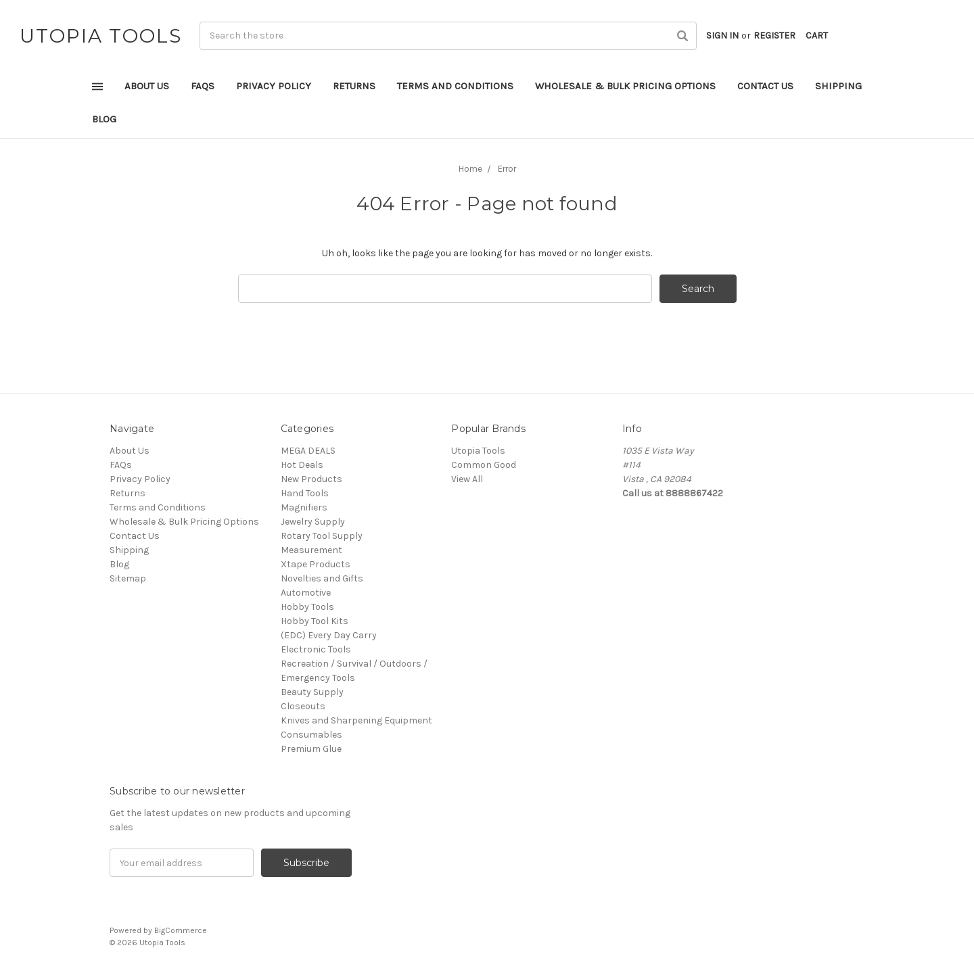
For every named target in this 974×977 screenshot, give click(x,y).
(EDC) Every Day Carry (329, 635)
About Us (146, 86)
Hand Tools (305, 493)
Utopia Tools (478, 450)
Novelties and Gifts (322, 578)
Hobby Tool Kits (314, 621)
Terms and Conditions (455, 86)
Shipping (838, 86)
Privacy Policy (273, 86)
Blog (104, 119)
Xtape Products (315, 564)
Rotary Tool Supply (322, 536)
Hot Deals (302, 465)
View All (467, 479)
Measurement (311, 550)
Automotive (306, 592)
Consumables (311, 734)
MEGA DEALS (308, 450)
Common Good (483, 465)
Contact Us (765, 86)
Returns (354, 86)
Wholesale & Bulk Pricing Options (625, 86)
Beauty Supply (312, 692)
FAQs (202, 86)
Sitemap (128, 578)
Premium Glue (311, 749)
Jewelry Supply (313, 521)
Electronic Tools (316, 649)
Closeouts (303, 706)
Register (774, 35)
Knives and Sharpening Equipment (356, 720)
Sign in (722, 35)
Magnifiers (304, 507)
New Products (311, 479)
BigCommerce (180, 930)
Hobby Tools (307, 607)
